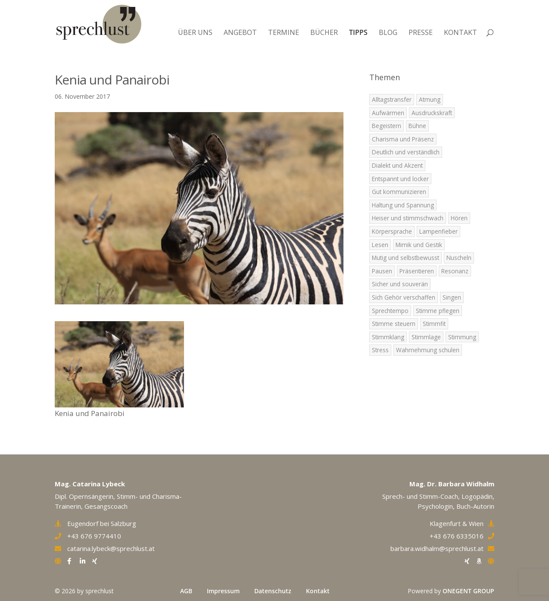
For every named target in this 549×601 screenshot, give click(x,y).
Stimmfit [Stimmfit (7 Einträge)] (434, 323)
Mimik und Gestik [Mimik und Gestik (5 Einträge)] (419, 245)
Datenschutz (272, 591)
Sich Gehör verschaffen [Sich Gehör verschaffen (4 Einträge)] (403, 297)
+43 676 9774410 (94, 536)
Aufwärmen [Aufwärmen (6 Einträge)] (388, 113)
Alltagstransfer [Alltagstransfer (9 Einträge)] (392, 99)
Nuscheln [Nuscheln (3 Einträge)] (458, 258)
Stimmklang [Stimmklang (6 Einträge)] (388, 337)
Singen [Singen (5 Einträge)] (452, 297)
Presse (421, 32)
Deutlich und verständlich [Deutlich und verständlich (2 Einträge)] (406, 152)
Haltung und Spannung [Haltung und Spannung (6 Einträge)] (403, 205)
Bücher (324, 32)
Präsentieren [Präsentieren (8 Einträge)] (416, 271)
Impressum (223, 591)
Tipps (358, 32)
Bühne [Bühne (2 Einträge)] (417, 126)
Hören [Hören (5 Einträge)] (459, 218)
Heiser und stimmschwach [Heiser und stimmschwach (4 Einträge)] (407, 218)
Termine (283, 32)
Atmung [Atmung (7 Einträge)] (429, 99)
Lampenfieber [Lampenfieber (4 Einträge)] (438, 231)
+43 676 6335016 (456, 536)
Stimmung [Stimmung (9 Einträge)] (462, 337)
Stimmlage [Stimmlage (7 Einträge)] (426, 337)
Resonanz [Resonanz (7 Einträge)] (454, 271)
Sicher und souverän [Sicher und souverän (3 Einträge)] (400, 284)
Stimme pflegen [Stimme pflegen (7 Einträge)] (437, 311)
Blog (388, 32)
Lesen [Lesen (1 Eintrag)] (380, 245)
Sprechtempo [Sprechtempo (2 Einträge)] (390, 311)
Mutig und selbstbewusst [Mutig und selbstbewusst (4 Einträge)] (405, 258)
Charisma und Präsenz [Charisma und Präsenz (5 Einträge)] (403, 139)
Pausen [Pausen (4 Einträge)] (382, 271)
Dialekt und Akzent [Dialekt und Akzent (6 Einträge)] (397, 165)
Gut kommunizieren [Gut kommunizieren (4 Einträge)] (399, 192)
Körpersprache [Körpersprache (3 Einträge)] (392, 231)
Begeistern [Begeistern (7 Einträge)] (386, 126)
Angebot (240, 32)
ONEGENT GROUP (468, 591)
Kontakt (460, 32)
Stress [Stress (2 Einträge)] (380, 350)
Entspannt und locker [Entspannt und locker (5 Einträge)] (400, 179)
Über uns (195, 32)
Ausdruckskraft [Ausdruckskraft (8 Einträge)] (432, 113)
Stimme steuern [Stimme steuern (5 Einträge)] (393, 323)
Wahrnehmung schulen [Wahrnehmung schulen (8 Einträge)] (427, 350)
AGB (186, 591)
